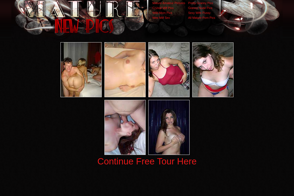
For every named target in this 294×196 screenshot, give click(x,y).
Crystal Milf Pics (163, 8)
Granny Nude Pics (200, 8)
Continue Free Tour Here (147, 161)
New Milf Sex (161, 17)
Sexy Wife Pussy (199, 12)
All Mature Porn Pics (201, 17)
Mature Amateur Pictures (168, 3)
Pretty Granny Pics (200, 3)
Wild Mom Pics (162, 12)
